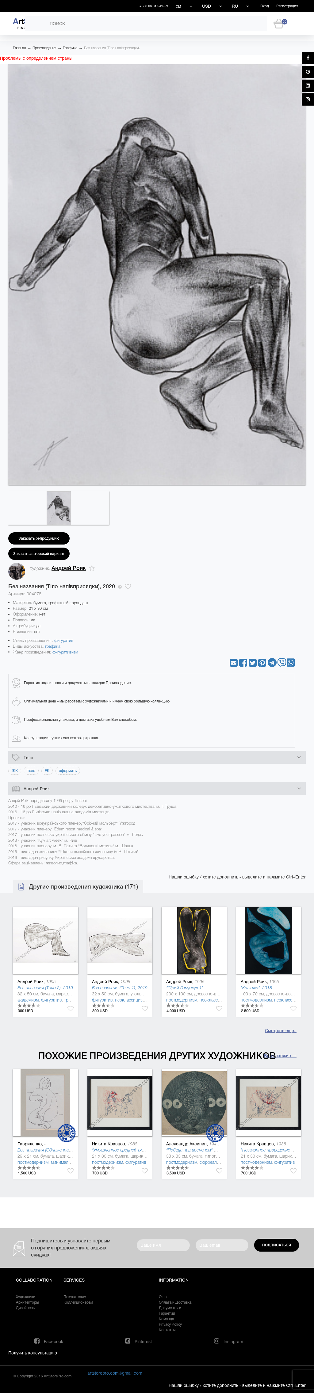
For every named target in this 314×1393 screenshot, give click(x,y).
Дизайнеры (25, 1308)
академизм (28, 1000)
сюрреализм (212, 1162)
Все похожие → (280, 1055)
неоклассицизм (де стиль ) (141, 1000)
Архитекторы (27, 1302)
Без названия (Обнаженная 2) (46, 1150)
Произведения (44, 48)
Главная (19, 48)
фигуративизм (65, 652)
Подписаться (276, 1245)
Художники (25, 1297)
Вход (264, 6)
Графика (70, 48)
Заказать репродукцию (38, 538)
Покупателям (74, 1297)
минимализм (63, 1162)
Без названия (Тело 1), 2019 (119, 987)
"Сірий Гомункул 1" (184, 987)
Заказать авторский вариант (39, 554)
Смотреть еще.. (281, 1030)
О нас (163, 1297)
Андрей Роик (69, 568)
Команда (166, 1319)
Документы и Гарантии (170, 1311)
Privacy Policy (170, 1324)
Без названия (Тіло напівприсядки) (112, 48)
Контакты (167, 1330)
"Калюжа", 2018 (256, 987)
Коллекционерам (78, 1302)
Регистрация (287, 6)
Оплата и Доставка (175, 1302)
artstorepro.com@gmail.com (114, 1373)
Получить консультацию (32, 1352)
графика (52, 646)
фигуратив (63, 640)
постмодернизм (181, 1000)
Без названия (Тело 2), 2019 (45, 987)
